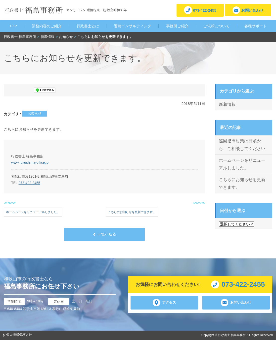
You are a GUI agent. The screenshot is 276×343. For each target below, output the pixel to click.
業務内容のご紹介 (47, 26)
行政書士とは (88, 26)
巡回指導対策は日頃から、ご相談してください (242, 145)
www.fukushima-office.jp (29, 162)
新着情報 (227, 104)
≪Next (10, 203)
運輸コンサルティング (132, 26)
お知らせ (35, 113)
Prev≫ (199, 203)
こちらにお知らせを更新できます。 (242, 183)
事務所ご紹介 (177, 26)
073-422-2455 (29, 183)
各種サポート (255, 26)
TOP (13, 26)
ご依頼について (216, 26)
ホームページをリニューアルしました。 (242, 164)
